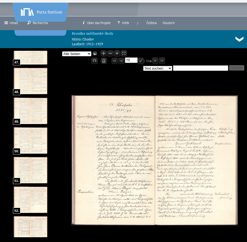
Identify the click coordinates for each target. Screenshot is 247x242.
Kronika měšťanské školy (92, 33)
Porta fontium (41, 11)
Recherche (37, 22)
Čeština (151, 23)
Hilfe (122, 22)
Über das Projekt (96, 22)
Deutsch (169, 23)
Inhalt (11, 22)
